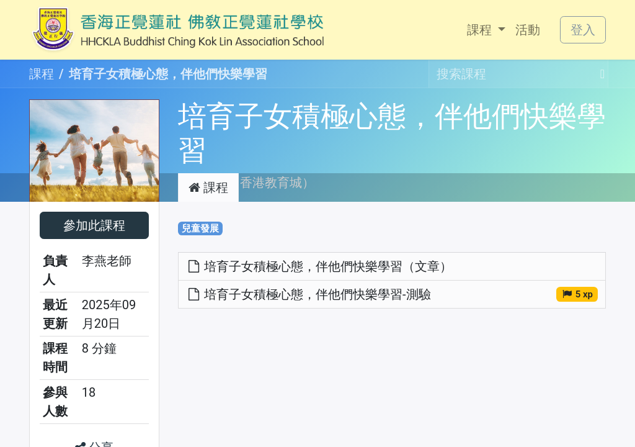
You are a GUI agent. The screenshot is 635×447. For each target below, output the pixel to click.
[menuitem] (486, 30)
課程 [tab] (208, 187)
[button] (94, 225)
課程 (41, 73)
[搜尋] (599, 74)
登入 (583, 29)
